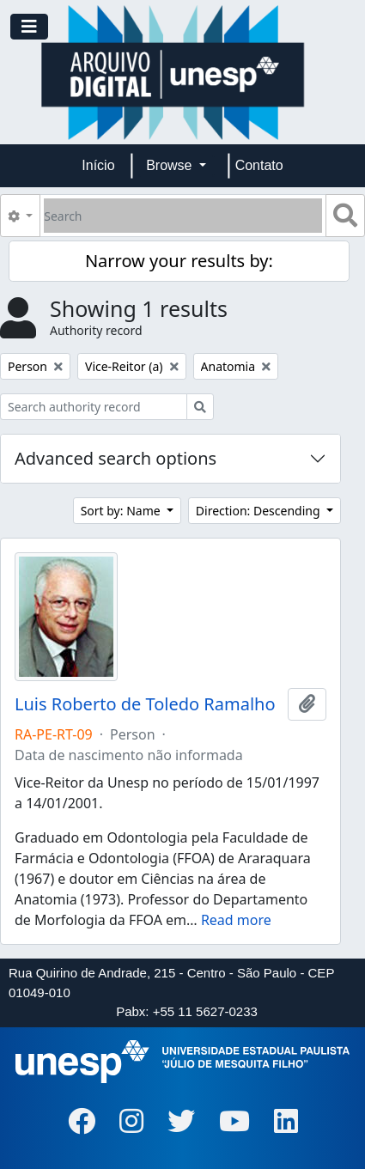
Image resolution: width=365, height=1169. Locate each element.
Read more (236, 919)
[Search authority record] (93, 406)
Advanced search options (115, 458)
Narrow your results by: (179, 260)
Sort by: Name (122, 510)
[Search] (183, 215)
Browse (171, 165)
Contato (259, 165)
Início (98, 165)
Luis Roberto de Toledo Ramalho (145, 704)
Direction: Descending (259, 510)
